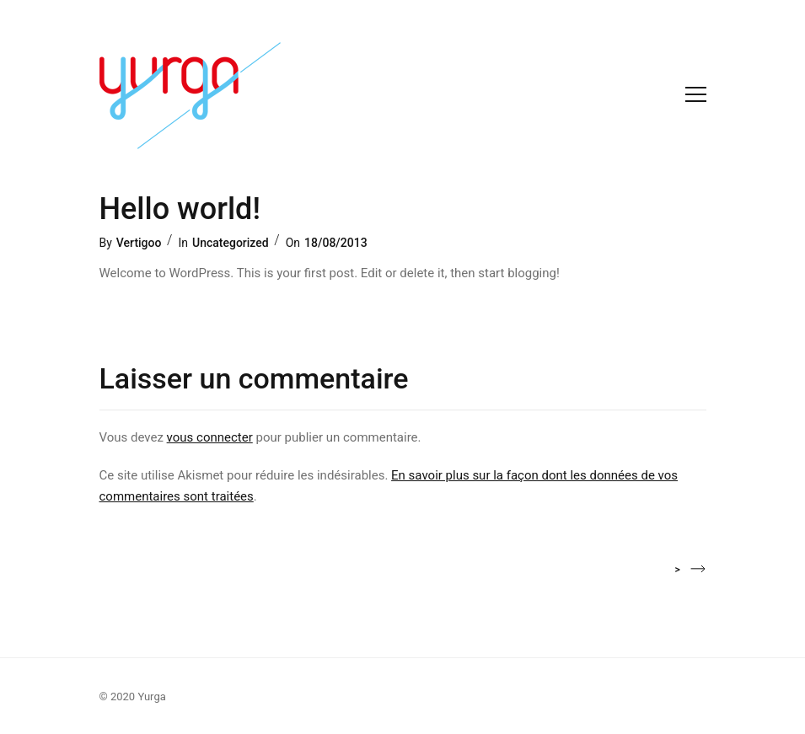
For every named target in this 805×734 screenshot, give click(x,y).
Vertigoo (139, 242)
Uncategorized (230, 242)
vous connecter (210, 437)
